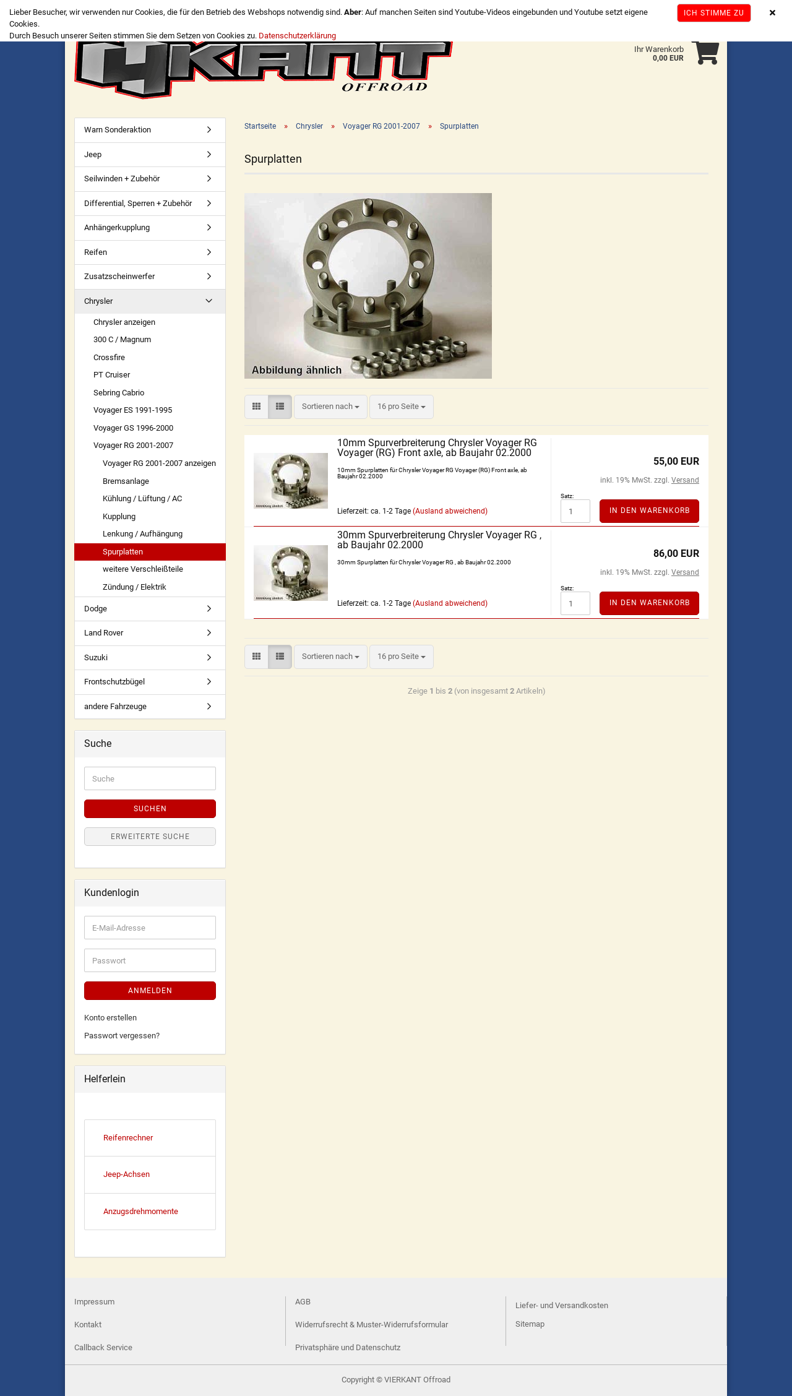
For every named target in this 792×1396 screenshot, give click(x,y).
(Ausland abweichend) (450, 511)
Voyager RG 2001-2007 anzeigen (159, 463)
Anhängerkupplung (117, 227)
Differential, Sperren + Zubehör (138, 203)
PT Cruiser (111, 374)
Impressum (94, 1301)
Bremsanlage (126, 481)
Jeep (92, 154)
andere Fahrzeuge (115, 706)
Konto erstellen (110, 1017)
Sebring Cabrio (118, 392)
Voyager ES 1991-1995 (132, 410)
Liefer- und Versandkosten (561, 1305)
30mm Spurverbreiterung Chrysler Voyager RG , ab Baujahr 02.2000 (439, 540)
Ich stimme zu (714, 13)
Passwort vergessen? (122, 1035)
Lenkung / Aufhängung (143, 533)
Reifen (95, 252)
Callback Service (103, 1347)
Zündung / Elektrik (134, 587)
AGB (303, 1301)
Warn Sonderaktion (117, 129)
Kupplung (119, 516)
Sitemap (529, 1324)
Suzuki (96, 657)
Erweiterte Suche (150, 836)
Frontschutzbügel (114, 681)
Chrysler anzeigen (124, 322)
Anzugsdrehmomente (140, 1211)
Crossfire (109, 357)
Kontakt (87, 1324)
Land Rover (103, 632)
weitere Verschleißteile (143, 569)
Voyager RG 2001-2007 (133, 445)
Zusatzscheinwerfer (119, 276)
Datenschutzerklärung (297, 35)
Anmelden (150, 990)
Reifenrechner (128, 1137)
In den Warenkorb (649, 510)
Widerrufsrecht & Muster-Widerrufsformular (371, 1324)
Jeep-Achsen (126, 1174)
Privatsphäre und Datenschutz (347, 1347)
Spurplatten (123, 551)
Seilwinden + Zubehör (122, 178)
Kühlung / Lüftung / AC (142, 498)
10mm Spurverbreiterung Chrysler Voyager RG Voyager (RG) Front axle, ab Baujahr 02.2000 (437, 448)
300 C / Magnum (122, 339)
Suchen (150, 808)
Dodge (95, 608)
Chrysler (98, 301)
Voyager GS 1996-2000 (133, 428)
